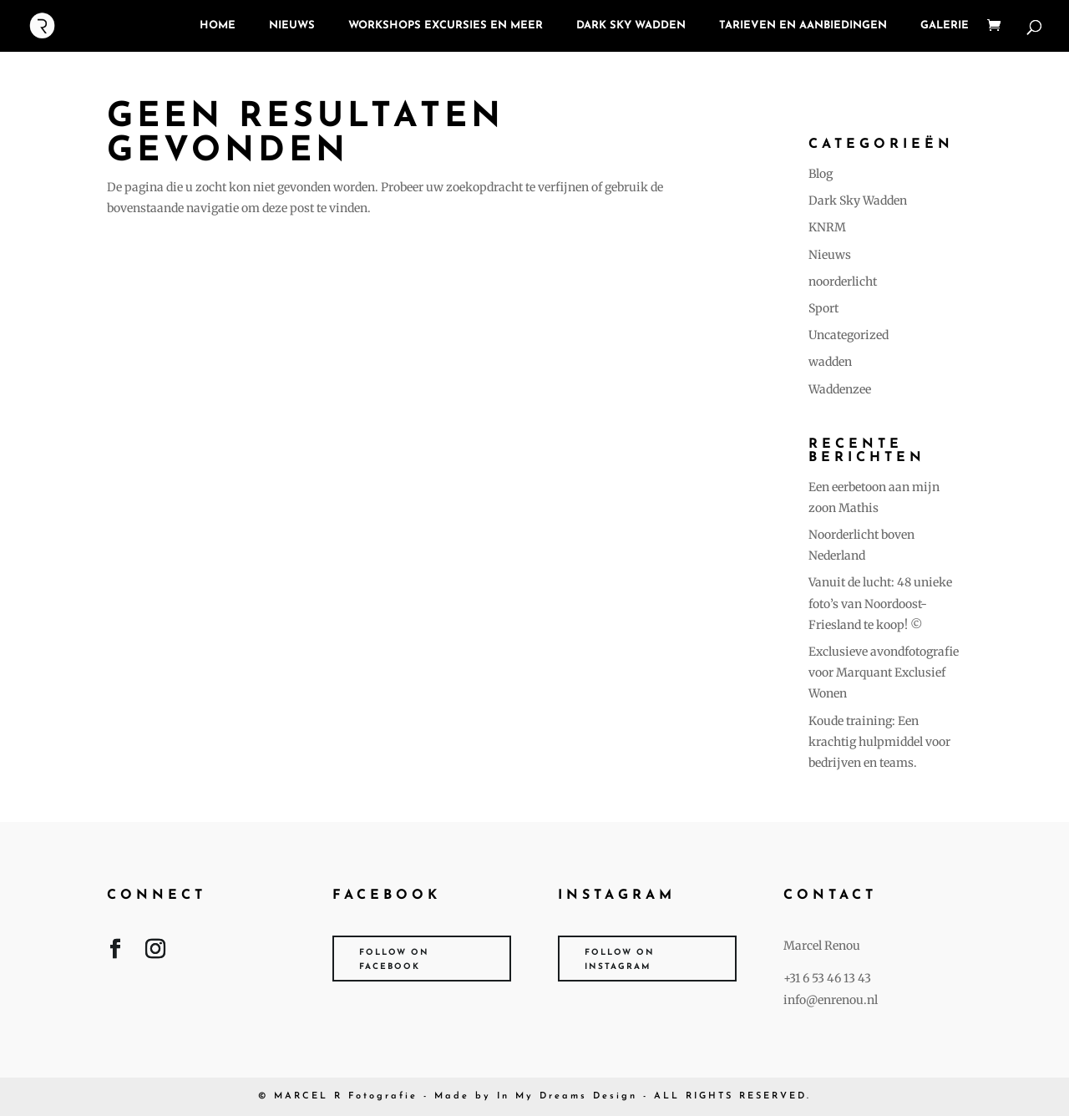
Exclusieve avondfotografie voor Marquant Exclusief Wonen (883, 672)
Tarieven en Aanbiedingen (803, 25)
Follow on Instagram (620, 959)
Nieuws (829, 254)
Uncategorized (848, 334)
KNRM (827, 227)
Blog (820, 173)
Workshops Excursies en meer (445, 25)
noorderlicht (842, 281)
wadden (830, 361)
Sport (823, 308)
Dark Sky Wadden (631, 25)
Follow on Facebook (394, 959)
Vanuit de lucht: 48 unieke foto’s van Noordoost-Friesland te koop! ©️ (880, 603)
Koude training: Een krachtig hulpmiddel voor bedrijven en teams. (879, 741)
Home (218, 25)
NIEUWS (292, 25)
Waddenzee (839, 389)
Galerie (944, 25)
